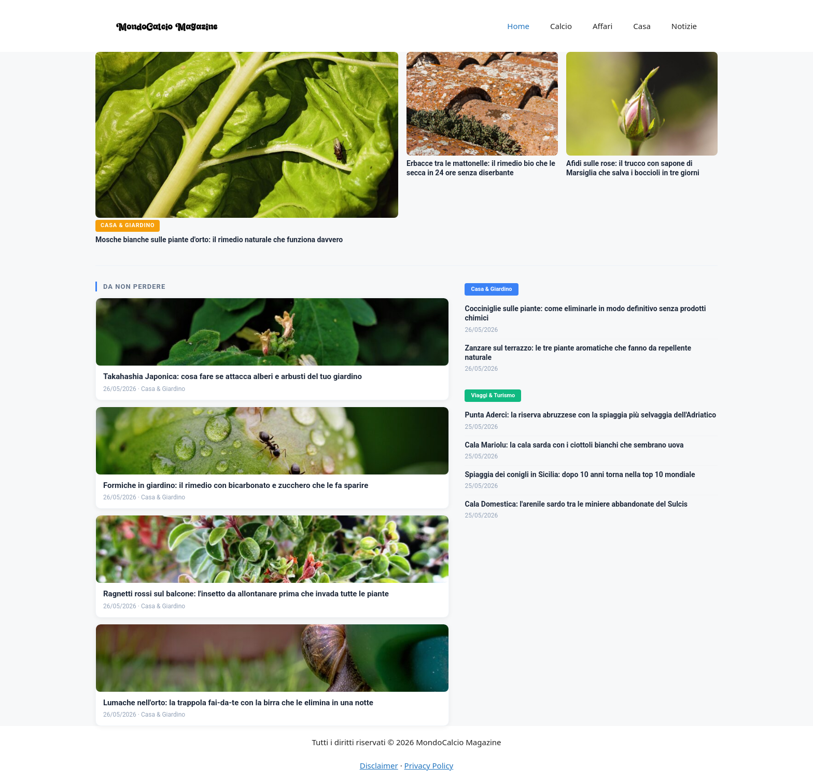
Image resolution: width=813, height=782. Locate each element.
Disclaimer (379, 765)
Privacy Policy (429, 765)
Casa (642, 26)
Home (518, 26)
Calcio (561, 26)
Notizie (684, 26)
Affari (602, 26)
